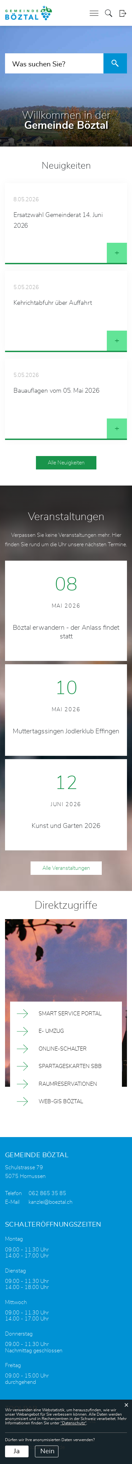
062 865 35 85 (47, 1193)
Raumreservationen (68, 1084)
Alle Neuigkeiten (66, 462)
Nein (47, 1451)
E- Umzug (51, 1031)
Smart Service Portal (70, 1013)
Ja (17, 1451)
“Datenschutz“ (73, 1423)
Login (123, 13)
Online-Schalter (63, 1049)
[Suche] (115, 63)
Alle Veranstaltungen (66, 868)
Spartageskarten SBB (70, 1066)
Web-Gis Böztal (61, 1101)
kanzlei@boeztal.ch (51, 1202)
